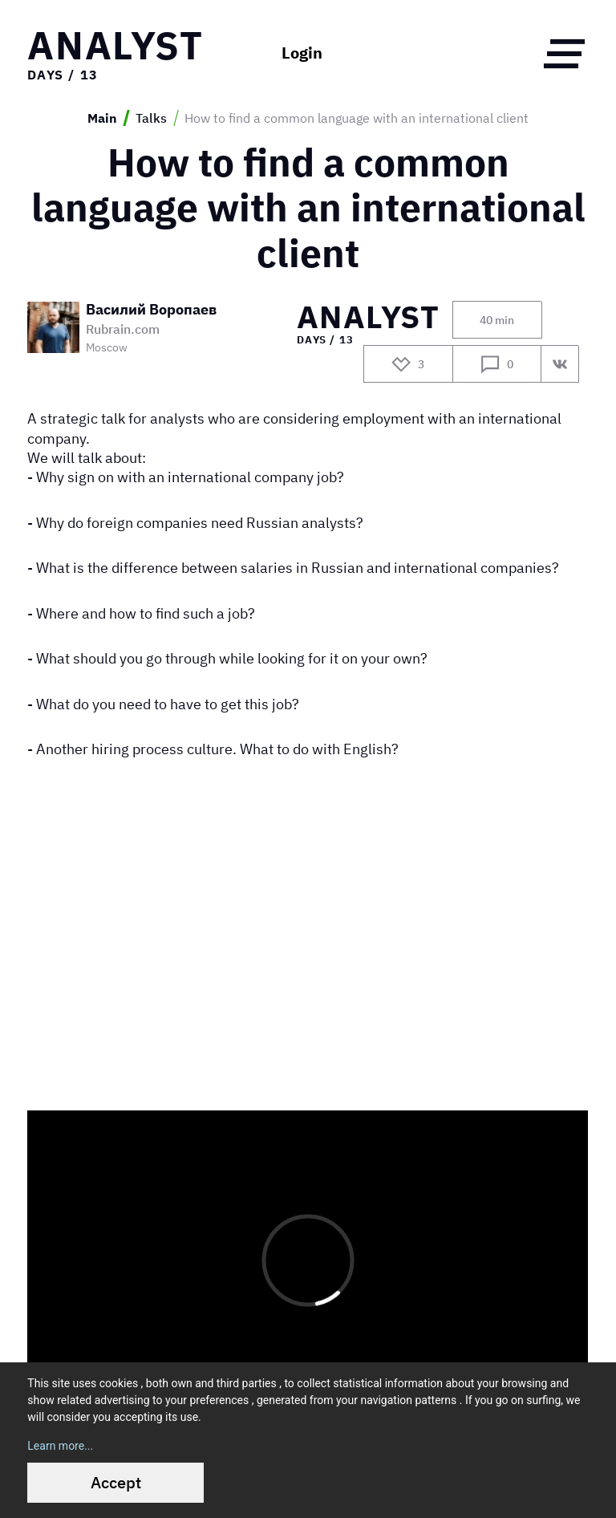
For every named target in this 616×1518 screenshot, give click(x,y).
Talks (151, 118)
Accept (116, 1482)
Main (102, 118)
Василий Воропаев (151, 309)
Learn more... (60, 1445)
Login (302, 53)
